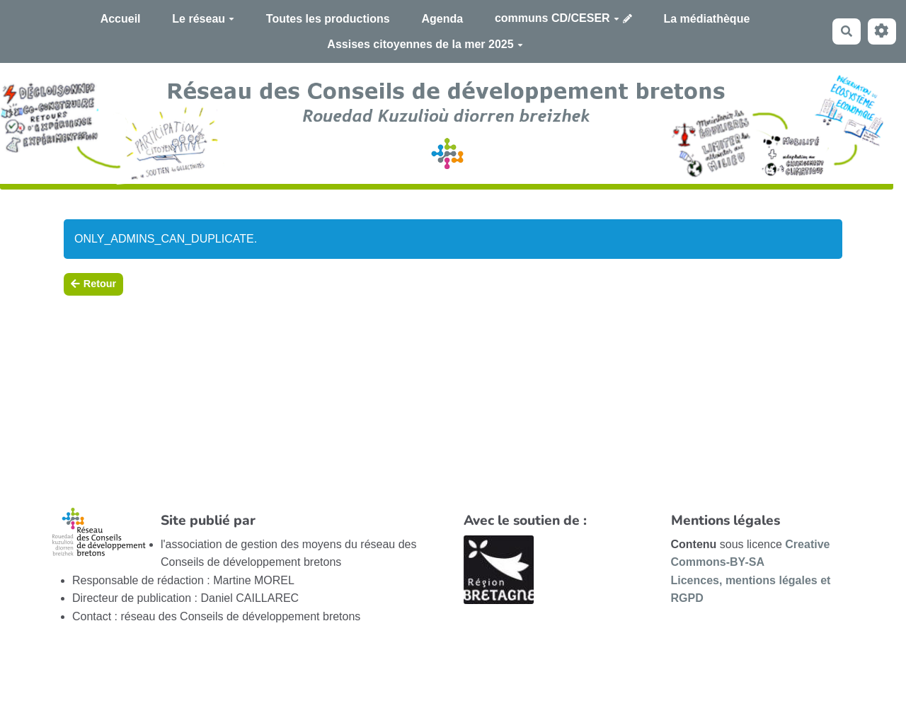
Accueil (121, 19)
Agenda (442, 19)
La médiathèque (707, 19)
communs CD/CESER (557, 18)
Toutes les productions (328, 19)
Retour (93, 283)
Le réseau (203, 19)
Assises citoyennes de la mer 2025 (424, 44)
